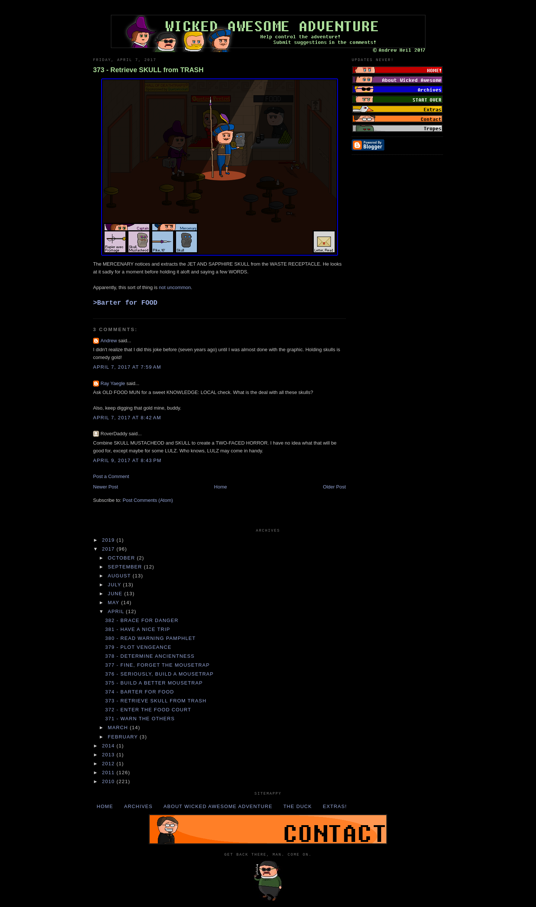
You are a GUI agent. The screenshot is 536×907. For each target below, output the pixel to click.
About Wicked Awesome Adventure (217, 806)
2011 (109, 772)
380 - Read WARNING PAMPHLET (150, 638)
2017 (109, 549)
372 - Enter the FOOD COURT (148, 709)
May (114, 602)
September (126, 567)
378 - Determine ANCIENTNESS (149, 656)
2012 (109, 763)
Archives (138, 806)
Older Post (334, 487)
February (124, 737)
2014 (109, 746)
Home (220, 487)
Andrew (108, 340)
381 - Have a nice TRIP (137, 629)
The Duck (297, 806)
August (120, 576)
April (117, 611)
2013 (109, 754)
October (122, 558)
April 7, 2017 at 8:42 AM (127, 417)
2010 (109, 781)
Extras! (335, 806)
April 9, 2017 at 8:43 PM (127, 460)
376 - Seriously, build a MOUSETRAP (159, 674)
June (116, 593)
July (115, 584)
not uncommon (175, 287)
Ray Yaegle (112, 383)
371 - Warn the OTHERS (140, 718)
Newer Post (105, 487)
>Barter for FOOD (125, 303)
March (119, 727)
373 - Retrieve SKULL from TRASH (148, 70)
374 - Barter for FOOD (139, 692)
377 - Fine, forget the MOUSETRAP (157, 665)
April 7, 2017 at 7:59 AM (127, 367)
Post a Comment (111, 476)
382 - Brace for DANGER (141, 620)
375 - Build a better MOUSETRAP (153, 683)
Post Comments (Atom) (148, 500)
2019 (109, 540)
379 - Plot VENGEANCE (138, 647)
